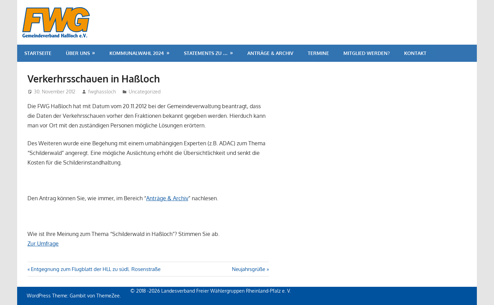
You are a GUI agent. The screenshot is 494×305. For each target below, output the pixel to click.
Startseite (37, 53)
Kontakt (415, 53)
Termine (318, 53)
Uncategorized (145, 91)
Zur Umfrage (43, 243)
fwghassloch (102, 91)
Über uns (78, 53)
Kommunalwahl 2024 (136, 53)
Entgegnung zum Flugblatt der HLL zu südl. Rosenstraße (96, 269)
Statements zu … (206, 53)
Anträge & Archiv (270, 53)
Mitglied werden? (366, 53)
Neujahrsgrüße (248, 269)
